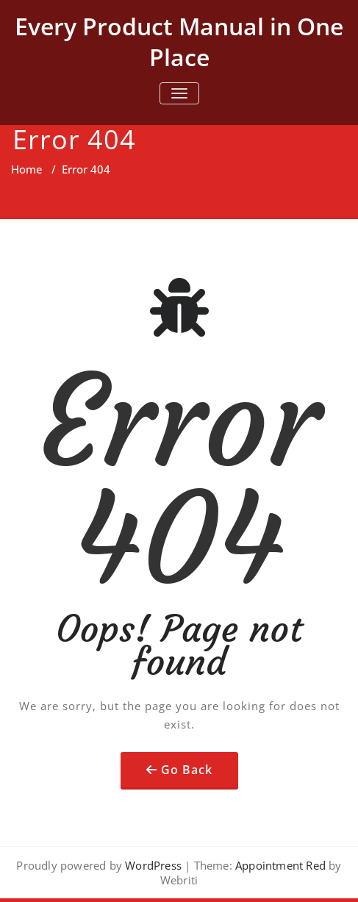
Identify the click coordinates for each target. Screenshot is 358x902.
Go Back (186, 770)
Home (27, 169)
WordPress (153, 865)
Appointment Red (279, 865)
